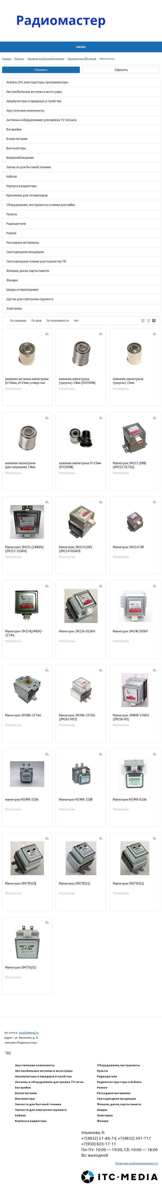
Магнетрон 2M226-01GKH (77, 631)
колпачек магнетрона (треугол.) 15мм (128, 381)
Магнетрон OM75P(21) (74, 883)
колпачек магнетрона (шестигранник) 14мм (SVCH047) (20, 465)
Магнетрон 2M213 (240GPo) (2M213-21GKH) (24, 549)
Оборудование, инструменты (118, 1065)
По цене (37, 320)
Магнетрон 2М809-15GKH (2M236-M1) (131, 717)
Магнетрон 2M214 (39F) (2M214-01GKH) (75, 549)
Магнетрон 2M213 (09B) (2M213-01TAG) (129, 465)
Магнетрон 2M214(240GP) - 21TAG (24, 633)
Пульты (11, 214)
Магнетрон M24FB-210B (75, 799)
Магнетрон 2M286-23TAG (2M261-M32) (77, 717)
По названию (18, 320)
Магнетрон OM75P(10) (20, 883)
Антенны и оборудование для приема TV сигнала (41, 120)
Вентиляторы (16, 148)
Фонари (12, 280)
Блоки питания (16, 139)
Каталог (19, 58)
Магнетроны (13, 388)
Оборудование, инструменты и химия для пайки (40, 205)
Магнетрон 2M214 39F (128, 547)
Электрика (14, 308)
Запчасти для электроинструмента (41, 1109)
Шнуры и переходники (22, 289)
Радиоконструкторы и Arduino (119, 1081)
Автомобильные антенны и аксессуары (34, 91)
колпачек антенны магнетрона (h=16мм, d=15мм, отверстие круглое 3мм (26, 381)
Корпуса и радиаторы (21, 186)
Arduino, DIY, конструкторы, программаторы (37, 82)
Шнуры (102, 1109)
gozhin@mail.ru (29, 1032)
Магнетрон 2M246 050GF (130, 631)
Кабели (11, 176)
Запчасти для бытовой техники (46, 58)
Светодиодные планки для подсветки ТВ (36, 261)
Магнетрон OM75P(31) (128, 883)
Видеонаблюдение (20, 157)
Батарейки (13, 129)
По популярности (58, 320)
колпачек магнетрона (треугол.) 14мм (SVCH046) (77, 381)
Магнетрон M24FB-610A (130, 799)
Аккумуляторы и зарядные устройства (33, 101)
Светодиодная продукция (25, 252)
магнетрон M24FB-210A (21, 799)
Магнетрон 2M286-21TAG (23, 715)
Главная (6, 58)
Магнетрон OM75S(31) (20, 967)
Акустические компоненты (25, 110)
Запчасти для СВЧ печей (82, 58)
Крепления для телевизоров (27, 195)
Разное (11, 233)
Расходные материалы (22, 242)
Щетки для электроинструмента (29, 299)
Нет (76, 320)
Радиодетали (16, 223)
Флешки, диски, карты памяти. (28, 271)
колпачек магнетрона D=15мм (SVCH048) (80, 465)
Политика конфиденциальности (136, 1163)
